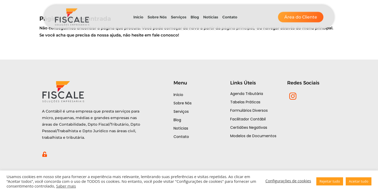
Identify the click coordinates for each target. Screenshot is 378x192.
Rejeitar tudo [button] (329, 181)
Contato (229, 15)
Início (138, 15)
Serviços (178, 15)
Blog (195, 15)
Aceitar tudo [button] (358, 181)
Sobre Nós (157, 15)
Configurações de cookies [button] (288, 180)
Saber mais (66, 186)
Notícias (210, 15)
